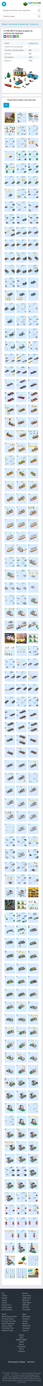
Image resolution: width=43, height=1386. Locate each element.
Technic (4, 1296)
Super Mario (26, 1303)
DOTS (21, 1337)
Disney (4, 1314)
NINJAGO (25, 1305)
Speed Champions (8, 1323)
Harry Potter (26, 1296)
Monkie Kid (26, 1326)
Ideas (24, 1314)
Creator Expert (7, 1307)
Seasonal (21, 1351)
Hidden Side (26, 1298)
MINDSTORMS (21, 1340)
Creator (4, 1303)
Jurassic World (7, 1326)
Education (25, 1319)
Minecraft (25, 1300)
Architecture (21, 1347)
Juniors (25, 1321)
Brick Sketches (7, 1310)
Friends (4, 1298)
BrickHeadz (26, 1316)
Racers (21, 1344)
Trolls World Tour (8, 1328)
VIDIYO (21, 1342)
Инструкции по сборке (16, 1362)
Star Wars (25, 1307)
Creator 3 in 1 (33, 43)
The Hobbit (26, 1310)
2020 (30, 57)
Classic (4, 1300)
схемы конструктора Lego (31, 1373)
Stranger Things (7, 1330)
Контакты (31, 1362)
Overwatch (26, 1328)
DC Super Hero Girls (9, 1321)
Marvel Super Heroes (9, 1316)
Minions (25, 1323)
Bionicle (25, 1293)
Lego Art (25, 1330)
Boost (21, 1349)
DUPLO (21, 1335)
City (3, 1293)
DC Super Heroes (8, 1319)
